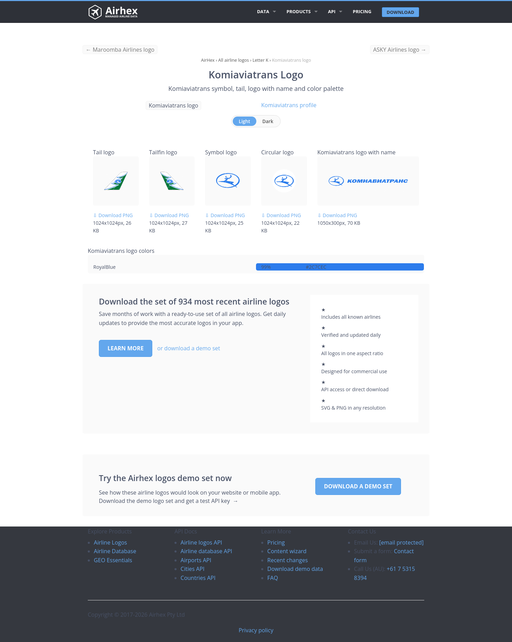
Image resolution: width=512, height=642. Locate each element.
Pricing (362, 11)
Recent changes (287, 560)
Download (400, 12)
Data (263, 11)
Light (244, 121)
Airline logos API (201, 542)
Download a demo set (358, 486)
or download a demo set (188, 348)
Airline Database (115, 551)
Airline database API (206, 551)
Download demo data (295, 569)
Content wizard (287, 551)
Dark (267, 121)
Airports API (196, 560)
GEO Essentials (113, 560)
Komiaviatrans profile (288, 105)
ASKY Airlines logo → (399, 49)
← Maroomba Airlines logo (120, 49)
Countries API (198, 578)
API (331, 11)
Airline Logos (110, 542)
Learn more (126, 348)
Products (299, 11)
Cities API (193, 569)
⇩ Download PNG (113, 215)
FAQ (272, 578)
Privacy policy (256, 630)
